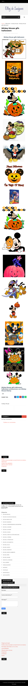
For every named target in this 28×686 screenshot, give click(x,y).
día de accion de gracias (9, 516)
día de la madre (7, 527)
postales (5, 570)
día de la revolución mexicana (11, 534)
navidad (5, 567)
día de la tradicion (8, 539)
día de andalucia (7, 519)
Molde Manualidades (6, 463)
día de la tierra (7, 537)
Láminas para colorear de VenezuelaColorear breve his (15, 505)
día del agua (6, 544)
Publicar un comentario (9, 422)
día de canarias (7, 522)
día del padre (6, 557)
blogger (24, 416)
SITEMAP (3, 653)
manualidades (7, 564)
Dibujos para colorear (6, 464)
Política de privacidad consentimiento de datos (13, 460)
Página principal (5, 643)
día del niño (6, 554)
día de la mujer (7, 529)
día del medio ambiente (9, 552)
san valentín (6, 575)
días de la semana (7, 559)
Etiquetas (3, 466)
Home (3, 23)
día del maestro (7, 549)
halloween (7, 23)
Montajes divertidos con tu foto (9, 646)
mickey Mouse (14, 23)
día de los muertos (8, 542)
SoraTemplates (11, 682)
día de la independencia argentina (12, 524)
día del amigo (6, 547)
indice (3, 655)
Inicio (2, 458)
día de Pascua (6, 514)
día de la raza (6, 532)
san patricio (6, 572)
